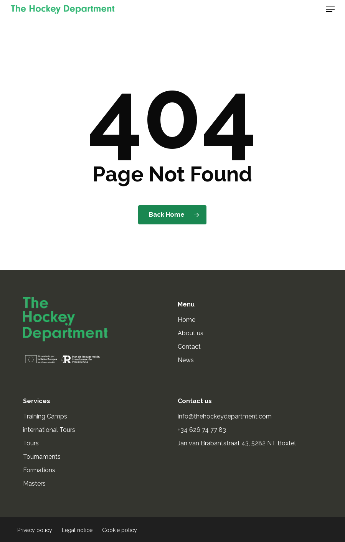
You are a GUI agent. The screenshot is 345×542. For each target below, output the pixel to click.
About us (190, 333)
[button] (330, 9)
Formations (39, 470)
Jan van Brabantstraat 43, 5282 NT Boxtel (237, 443)
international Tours (49, 429)
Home (186, 319)
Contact (189, 346)
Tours (31, 443)
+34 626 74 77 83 (203, 429)
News (186, 360)
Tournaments (42, 456)
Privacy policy (34, 530)
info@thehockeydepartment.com (225, 416)
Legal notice (77, 530)
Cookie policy (119, 530)
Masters (34, 483)
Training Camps (45, 416)
